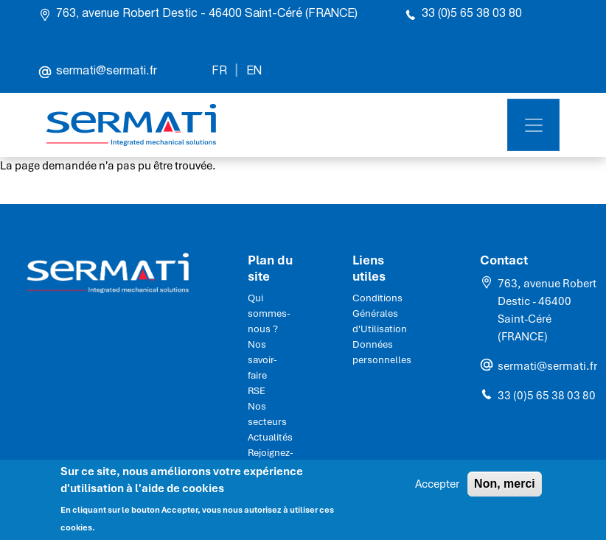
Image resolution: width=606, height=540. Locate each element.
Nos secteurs (267, 414)
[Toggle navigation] (533, 125)
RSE (256, 391)
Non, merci (504, 488)
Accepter (437, 488)
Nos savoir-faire (262, 360)
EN (254, 71)
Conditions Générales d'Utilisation (379, 313)
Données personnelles (381, 352)
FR (219, 71)
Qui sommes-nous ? (269, 313)
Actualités (270, 437)
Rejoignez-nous (270, 460)
